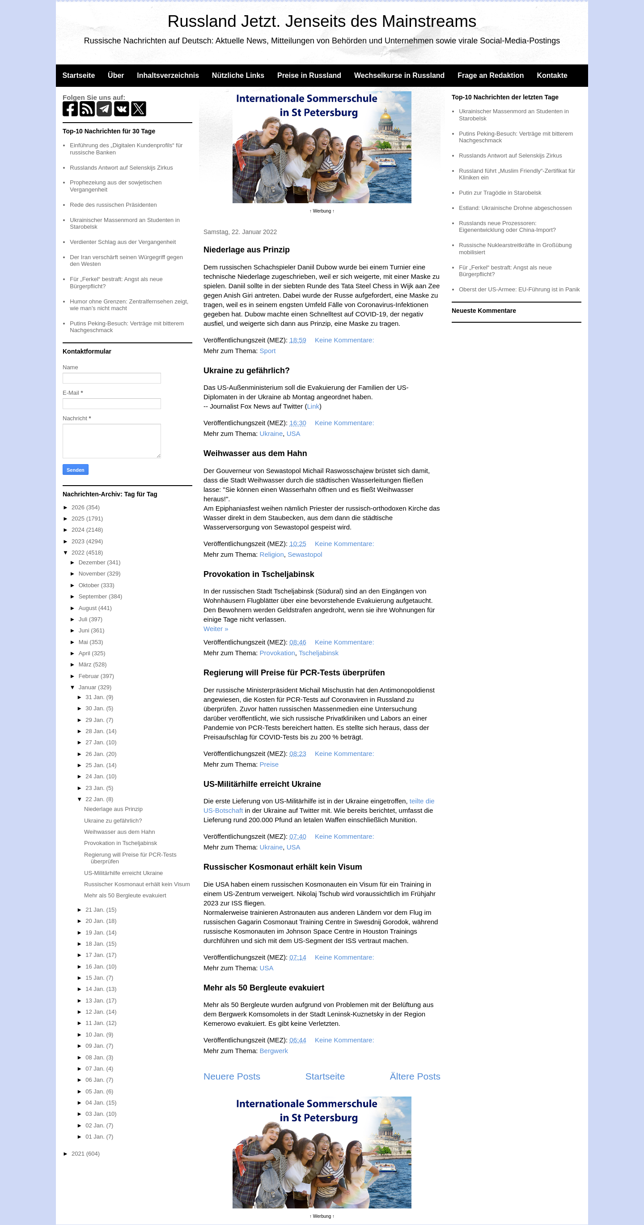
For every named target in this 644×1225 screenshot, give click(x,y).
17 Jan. (95, 955)
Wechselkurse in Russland (399, 75)
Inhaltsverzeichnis (168, 75)
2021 (79, 1153)
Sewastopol (305, 554)
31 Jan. (95, 697)
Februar (90, 676)
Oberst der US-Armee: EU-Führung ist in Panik (519, 289)
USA (294, 433)
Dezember (93, 562)
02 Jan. (95, 1125)
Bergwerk (274, 1050)
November (93, 573)
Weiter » (216, 628)
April (85, 653)
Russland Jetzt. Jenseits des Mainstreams (322, 21)
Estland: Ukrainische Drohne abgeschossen (515, 208)
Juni (85, 630)
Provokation (277, 653)
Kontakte (552, 75)
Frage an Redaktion (491, 75)
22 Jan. (95, 799)
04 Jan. (95, 1102)
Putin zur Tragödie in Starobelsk (500, 192)
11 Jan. (95, 1023)
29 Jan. (95, 720)
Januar (88, 687)
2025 (79, 518)
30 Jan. (95, 708)
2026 (79, 507)
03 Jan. (95, 1113)
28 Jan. (95, 731)
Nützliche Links (238, 75)
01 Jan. (95, 1136)
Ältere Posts (415, 1076)
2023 (79, 541)
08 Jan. (95, 1057)
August (88, 608)
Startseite (78, 75)
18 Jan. (95, 943)
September (94, 596)
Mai (84, 642)
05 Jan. (95, 1091)
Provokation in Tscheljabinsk (258, 574)
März (86, 664)
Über (116, 75)
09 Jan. (95, 1045)
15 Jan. (95, 977)
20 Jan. (95, 921)
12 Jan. (95, 1011)
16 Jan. (95, 966)
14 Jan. (95, 989)
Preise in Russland (309, 75)
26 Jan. (95, 754)
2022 (79, 552)
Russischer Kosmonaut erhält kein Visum (282, 866)
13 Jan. (95, 1000)
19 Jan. (95, 932)
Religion (272, 554)
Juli (84, 619)
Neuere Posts (231, 1076)
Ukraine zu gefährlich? (246, 370)
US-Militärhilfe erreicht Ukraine (262, 784)
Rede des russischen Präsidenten (113, 204)
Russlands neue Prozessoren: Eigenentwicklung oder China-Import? (507, 227)
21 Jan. (95, 909)
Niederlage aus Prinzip (246, 249)
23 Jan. (95, 788)
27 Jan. (95, 742)
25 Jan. (95, 765)
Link (313, 406)
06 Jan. (95, 1079)
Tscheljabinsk (319, 653)
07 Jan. (95, 1068)
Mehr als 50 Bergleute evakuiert (263, 987)
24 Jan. (95, 776)
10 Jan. (95, 1034)
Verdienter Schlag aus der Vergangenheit (123, 242)
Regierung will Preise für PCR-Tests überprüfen (294, 672)
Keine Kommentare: (345, 340)
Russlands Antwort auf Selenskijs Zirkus (121, 167)
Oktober (90, 585)
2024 (79, 529)
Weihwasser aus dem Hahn (255, 453)
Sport (268, 350)
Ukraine (271, 433)
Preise (269, 764)
